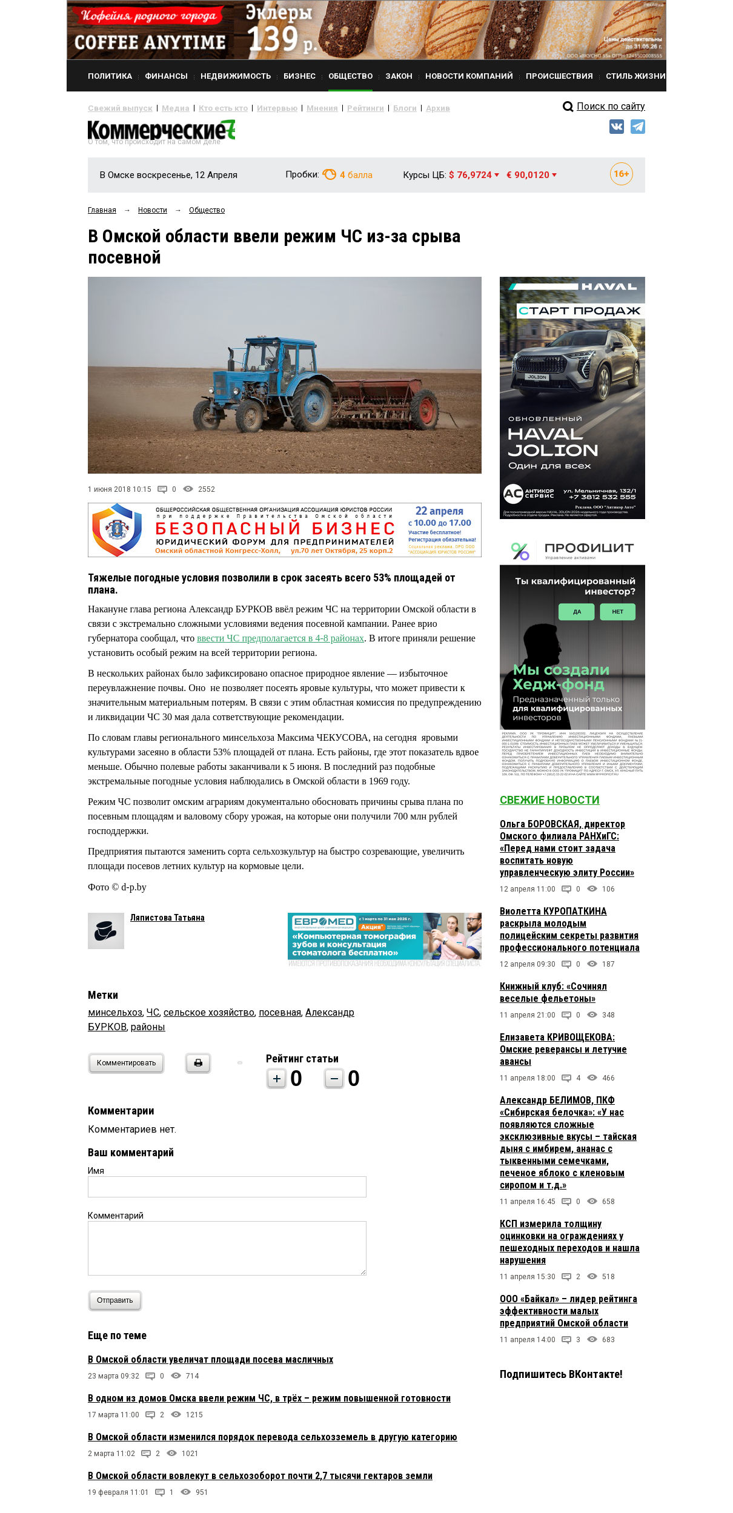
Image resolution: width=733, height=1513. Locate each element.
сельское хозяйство (209, 1016)
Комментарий (116, 1220)
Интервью (251, 108)
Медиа (163, 108)
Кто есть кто (205, 108)
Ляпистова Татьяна (167, 922)
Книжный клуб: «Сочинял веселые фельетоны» (553, 997)
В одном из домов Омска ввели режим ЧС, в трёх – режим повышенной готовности (269, 1402)
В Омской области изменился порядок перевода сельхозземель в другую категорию (272, 1441)
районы (148, 1031)
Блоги (364, 108)
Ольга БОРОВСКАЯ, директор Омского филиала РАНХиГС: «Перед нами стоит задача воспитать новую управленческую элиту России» (567, 853)
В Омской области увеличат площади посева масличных (210, 1363)
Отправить (118, 1305)
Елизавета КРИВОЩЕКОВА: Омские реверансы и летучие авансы (563, 1054)
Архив (393, 108)
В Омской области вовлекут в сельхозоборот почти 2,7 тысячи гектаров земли (260, 1480)
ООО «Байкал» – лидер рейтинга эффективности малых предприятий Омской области (568, 1316)
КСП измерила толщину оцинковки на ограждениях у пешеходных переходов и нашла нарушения (570, 1247)
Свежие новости (550, 804)
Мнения (291, 108)
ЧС (153, 1016)
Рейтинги (329, 108)
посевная (280, 1016)
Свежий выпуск (115, 108)
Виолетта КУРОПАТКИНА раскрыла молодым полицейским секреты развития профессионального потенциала (570, 934)
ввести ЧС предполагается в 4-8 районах (280, 643)
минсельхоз (115, 1016)
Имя (96, 1175)
